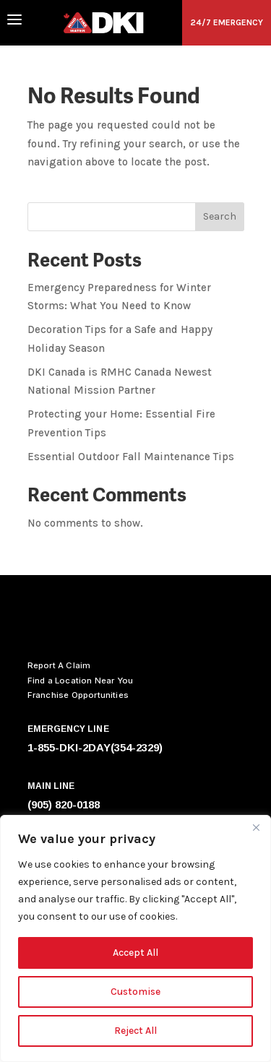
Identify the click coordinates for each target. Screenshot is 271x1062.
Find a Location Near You (80, 680)
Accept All (135, 952)
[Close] (255, 827)
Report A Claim (59, 665)
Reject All (135, 1030)
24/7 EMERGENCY (226, 22)
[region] (135, 938)
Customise (135, 991)
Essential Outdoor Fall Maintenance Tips (130, 456)
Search (219, 216)
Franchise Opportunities (78, 695)
